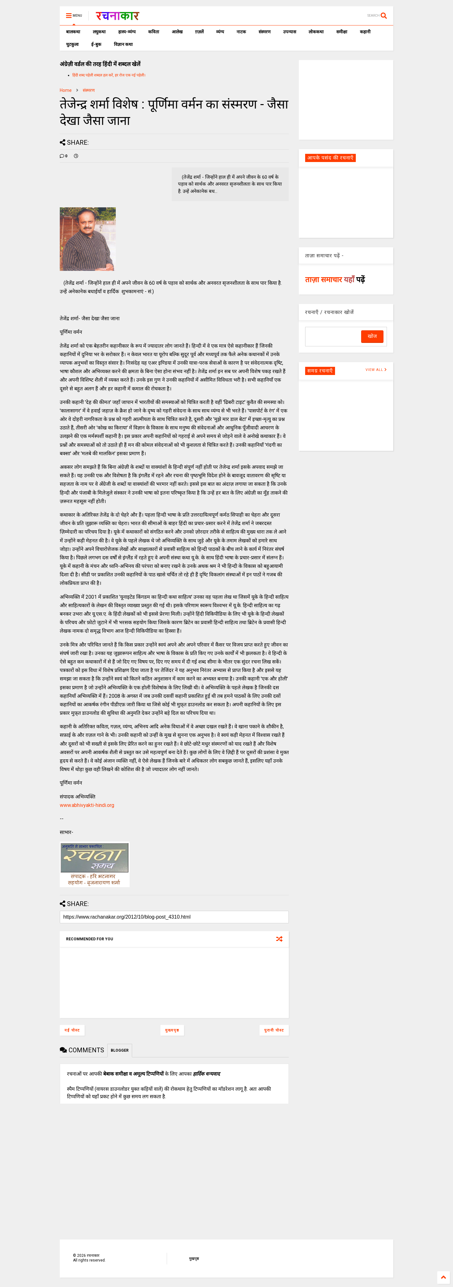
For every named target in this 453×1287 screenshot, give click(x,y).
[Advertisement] (346, 99)
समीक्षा (341, 31)
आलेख (177, 31)
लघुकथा (99, 31)
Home (66, 90)
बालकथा (73, 31)
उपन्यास (289, 31)
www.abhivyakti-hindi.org (87, 805)
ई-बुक (96, 44)
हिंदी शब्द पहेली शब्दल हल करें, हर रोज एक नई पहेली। (109, 75)
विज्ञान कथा (123, 44)
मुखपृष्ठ (194, 1258)
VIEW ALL (376, 370)
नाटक (241, 31)
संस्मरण (265, 31)
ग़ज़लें (199, 31)
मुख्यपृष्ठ (172, 1030)
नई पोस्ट (72, 1030)
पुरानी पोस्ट (274, 1030)
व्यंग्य (220, 31)
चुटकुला (72, 44)
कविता (153, 31)
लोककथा (316, 31)
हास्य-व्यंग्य (127, 31)
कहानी (365, 31)
